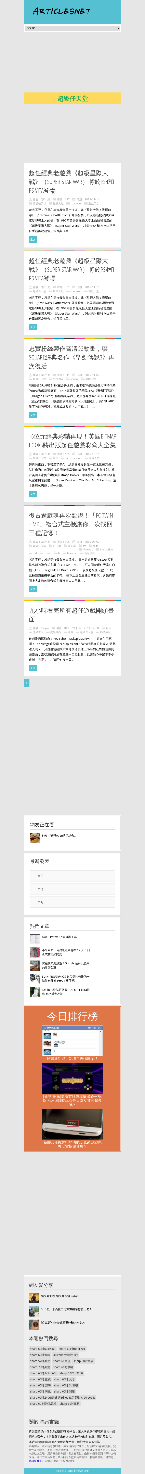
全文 (33, 239)
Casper (45, 628)
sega (95, 545)
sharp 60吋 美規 (40, 1391)
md (35, 553)
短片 (108, 628)
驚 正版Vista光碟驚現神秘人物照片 (63, 1322)
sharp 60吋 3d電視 (66, 1385)
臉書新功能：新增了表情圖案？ (72, 1058)
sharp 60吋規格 (70, 1404)
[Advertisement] (84, 63)
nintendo (88, 549)
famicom (72, 553)
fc (59, 553)
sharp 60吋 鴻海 (40, 1385)
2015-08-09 (92, 541)
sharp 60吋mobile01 (72, 1349)
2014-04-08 (91, 628)
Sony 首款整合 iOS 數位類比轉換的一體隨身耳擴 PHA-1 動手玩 (66, 978)
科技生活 (105, 632)
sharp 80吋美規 (83, 1361)
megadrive (106, 549)
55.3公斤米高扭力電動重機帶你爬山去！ (66, 1309)
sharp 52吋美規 (40, 1361)
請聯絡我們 (35, 1460)
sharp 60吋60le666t (43, 1349)
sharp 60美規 (61, 1361)
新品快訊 (89, 553)
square (74, 379)
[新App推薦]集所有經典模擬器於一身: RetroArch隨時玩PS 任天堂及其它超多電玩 (72, 1100)
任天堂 (72, 545)
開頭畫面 (38, 632)
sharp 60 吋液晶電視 (43, 1404)
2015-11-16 (92, 199)
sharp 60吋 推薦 (40, 1379)
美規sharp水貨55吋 (65, 1355)
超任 (55, 458)
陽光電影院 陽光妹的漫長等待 (60, 1296)
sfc (84, 545)
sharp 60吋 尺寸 (64, 1379)
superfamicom (73, 458)
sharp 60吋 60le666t (43, 1373)
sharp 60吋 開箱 (64, 1391)
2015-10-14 (92, 454)
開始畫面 (55, 632)
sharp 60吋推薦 (40, 1355)
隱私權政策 (82, 1470)
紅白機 (57, 545)
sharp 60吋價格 (63, 1367)
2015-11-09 (92, 375)
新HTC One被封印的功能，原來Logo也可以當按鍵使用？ (72, 1144)
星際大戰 (58, 203)
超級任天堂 (39, 203)
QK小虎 (45, 199)
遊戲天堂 (93, 203)
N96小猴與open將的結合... (59, 835)
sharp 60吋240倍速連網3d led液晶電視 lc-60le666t (62, 1397)
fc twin (47, 553)
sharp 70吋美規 (40, 1367)
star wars (75, 203)
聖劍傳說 (58, 379)
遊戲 (70, 632)
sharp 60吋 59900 (71, 1373)
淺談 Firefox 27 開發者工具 (59, 937)
